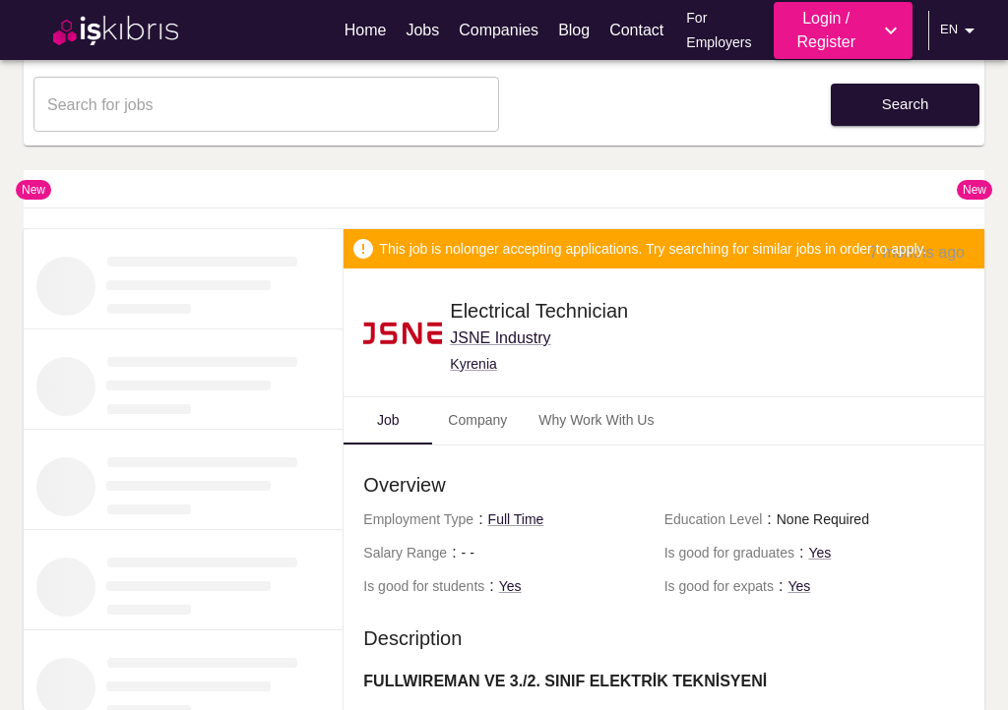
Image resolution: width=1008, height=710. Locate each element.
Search (905, 103)
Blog (574, 30)
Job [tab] (388, 420)
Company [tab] (477, 420)
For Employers (718, 30)
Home (366, 30)
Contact (636, 30)
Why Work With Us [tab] (596, 420)
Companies (498, 30)
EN (960, 30)
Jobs (422, 30)
